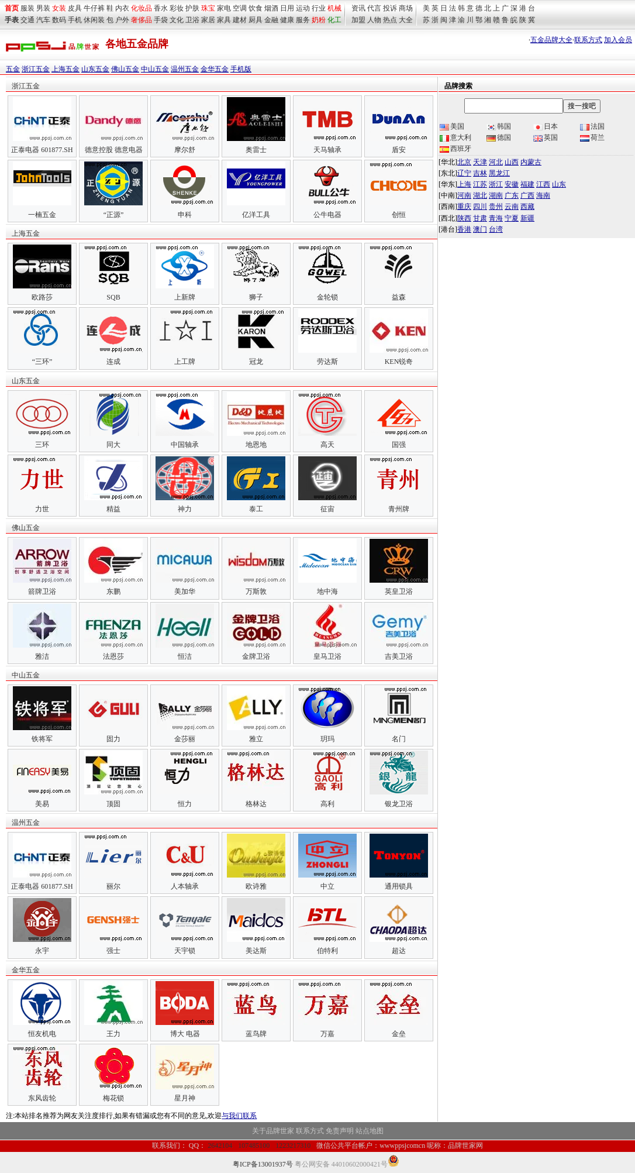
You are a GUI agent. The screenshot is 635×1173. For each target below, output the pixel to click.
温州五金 (185, 69)
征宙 (327, 509)
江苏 (480, 184)
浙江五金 (36, 69)
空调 (240, 8)
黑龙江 (499, 173)
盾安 (399, 150)
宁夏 (512, 218)
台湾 (496, 229)
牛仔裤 (94, 8)
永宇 (42, 951)
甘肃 (480, 218)
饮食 (256, 8)
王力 (113, 1034)
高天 (327, 445)
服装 (27, 8)
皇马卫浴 (327, 656)
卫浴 (192, 20)
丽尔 (113, 886)
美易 (42, 804)
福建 (527, 184)
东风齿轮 (42, 1098)
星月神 (184, 1098)
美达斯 (256, 951)
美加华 (184, 591)
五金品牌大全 (551, 40)
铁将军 (42, 739)
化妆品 (141, 8)
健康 (287, 20)
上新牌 (184, 297)
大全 (406, 20)
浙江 (496, 184)
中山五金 (155, 69)
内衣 (122, 8)
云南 (512, 206)
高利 (327, 804)
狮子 (256, 297)
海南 (543, 195)
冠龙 (256, 361)
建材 (240, 20)
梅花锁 (113, 1098)
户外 (122, 20)
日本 (545, 126)
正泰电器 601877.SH (42, 150)
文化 (177, 20)
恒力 (185, 804)
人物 (374, 20)
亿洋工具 (256, 215)
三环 (42, 445)
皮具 (75, 8)
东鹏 (113, 591)
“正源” (113, 215)
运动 (303, 8)
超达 (399, 951)
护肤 (192, 8)
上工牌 (184, 361)
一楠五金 (42, 215)
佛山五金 (125, 69)
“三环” (42, 361)
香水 (161, 8)
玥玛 (327, 739)
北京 (464, 162)
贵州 (496, 206)
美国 (452, 126)
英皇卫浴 (399, 591)
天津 (480, 162)
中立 (327, 886)
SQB (113, 297)
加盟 (358, 20)
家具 (224, 20)
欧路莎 (42, 297)
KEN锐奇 (399, 361)
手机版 (240, 69)
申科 (185, 215)
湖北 (480, 195)
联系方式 (588, 40)
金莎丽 (184, 739)
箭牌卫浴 (42, 591)
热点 (390, 20)
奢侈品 (141, 20)
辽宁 (464, 173)
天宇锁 (184, 951)
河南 (464, 195)
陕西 (464, 218)
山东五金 (95, 69)
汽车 (43, 20)
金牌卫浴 (256, 656)
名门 (399, 739)
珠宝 (208, 8)
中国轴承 (185, 445)
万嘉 (327, 1034)
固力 (113, 739)
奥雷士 (256, 150)
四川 (480, 206)
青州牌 (398, 509)
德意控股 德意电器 (114, 150)
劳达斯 (327, 361)
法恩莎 (113, 656)
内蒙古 (530, 162)
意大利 (455, 137)
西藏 (527, 206)
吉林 (480, 173)
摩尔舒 (184, 150)
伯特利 (327, 951)
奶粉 (319, 20)
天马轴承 (327, 150)
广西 (527, 195)
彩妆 (177, 8)
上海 (464, 184)
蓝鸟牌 (256, 1034)
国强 (399, 445)
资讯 (358, 8)
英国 (545, 137)
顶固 (113, 804)
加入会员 (618, 40)
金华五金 (215, 69)
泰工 (256, 509)
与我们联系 (239, 1116)
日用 (287, 8)
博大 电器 (185, 1034)
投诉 (390, 8)
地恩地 (256, 445)
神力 (185, 509)
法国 (592, 126)
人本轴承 (185, 886)
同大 (113, 445)
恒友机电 (42, 1034)
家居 (208, 20)
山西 (512, 162)
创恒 (399, 215)
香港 (464, 229)
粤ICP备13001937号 (263, 1164)
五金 (13, 69)
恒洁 (185, 656)
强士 (113, 951)
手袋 (161, 20)
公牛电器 (327, 215)
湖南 (496, 195)
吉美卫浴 (399, 656)
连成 (113, 361)
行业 (319, 8)
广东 (512, 195)
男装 (43, 8)
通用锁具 (399, 886)
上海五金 (65, 69)
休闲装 (94, 20)
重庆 (464, 206)
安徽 (512, 184)
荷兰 (592, 137)
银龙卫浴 (399, 804)
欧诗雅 (256, 886)
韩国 (498, 126)
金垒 (399, 1034)
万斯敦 (256, 591)
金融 (271, 20)
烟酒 (271, 8)
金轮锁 (327, 297)
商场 (406, 8)
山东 (559, 184)
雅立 (256, 739)
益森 (399, 297)
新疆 (527, 218)
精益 (113, 509)
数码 (59, 20)
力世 (42, 509)
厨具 (256, 20)
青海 (496, 218)
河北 (496, 162)
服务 (303, 20)
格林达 (256, 804)
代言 (374, 8)
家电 (224, 8)
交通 (27, 20)
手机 (75, 20)
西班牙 (455, 149)
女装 (59, 8)
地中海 (327, 591)
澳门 (480, 229)
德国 (498, 137)
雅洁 (42, 656)
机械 (334, 8)
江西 (543, 184)
